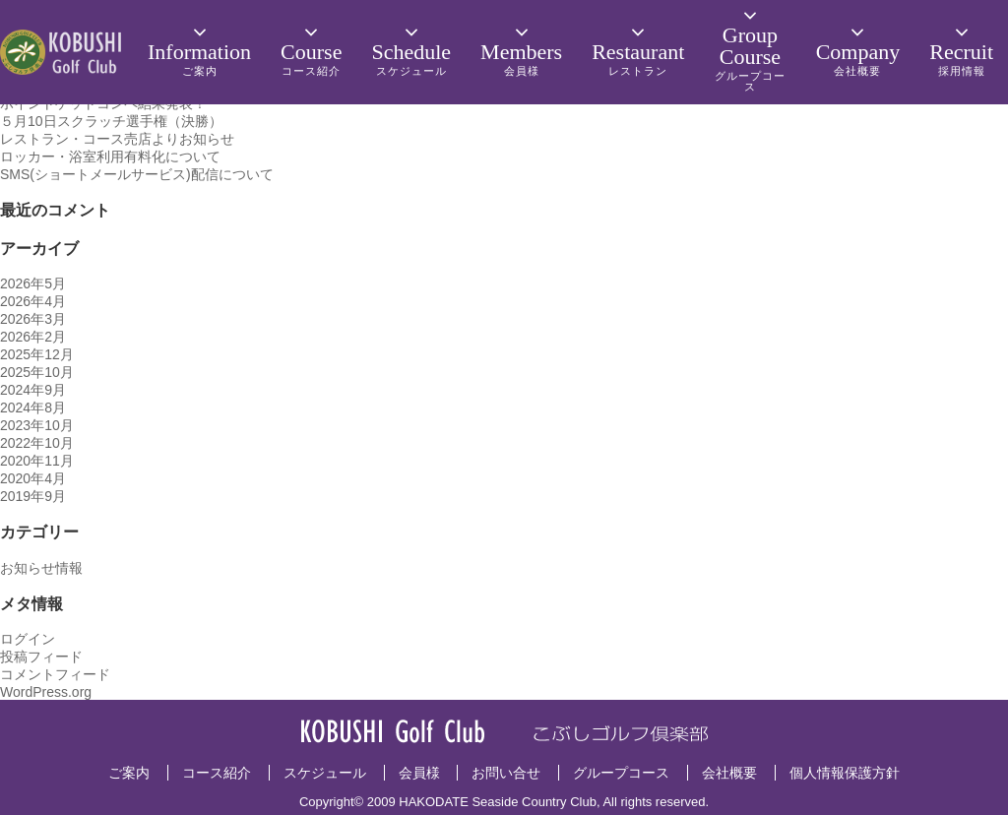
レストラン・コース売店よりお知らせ (117, 139)
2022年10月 (37, 443)
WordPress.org (46, 692)
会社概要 (729, 773)
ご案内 (129, 773)
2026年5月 (33, 283)
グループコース (621, 773)
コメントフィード (55, 674)
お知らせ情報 (41, 568)
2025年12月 (37, 354)
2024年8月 (33, 407)
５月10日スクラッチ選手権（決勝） (111, 121)
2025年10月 (37, 372)
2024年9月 (33, 390)
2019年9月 (33, 496)
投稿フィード (41, 656)
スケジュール (325, 773)
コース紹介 (216, 773)
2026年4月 (33, 301)
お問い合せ (506, 773)
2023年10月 (37, 425)
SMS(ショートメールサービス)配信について (137, 174)
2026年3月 (33, 319)
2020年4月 (33, 478)
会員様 (419, 773)
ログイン (27, 639)
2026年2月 (33, 337)
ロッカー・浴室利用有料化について (110, 156)
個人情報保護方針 (844, 773)
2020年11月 (37, 461)
